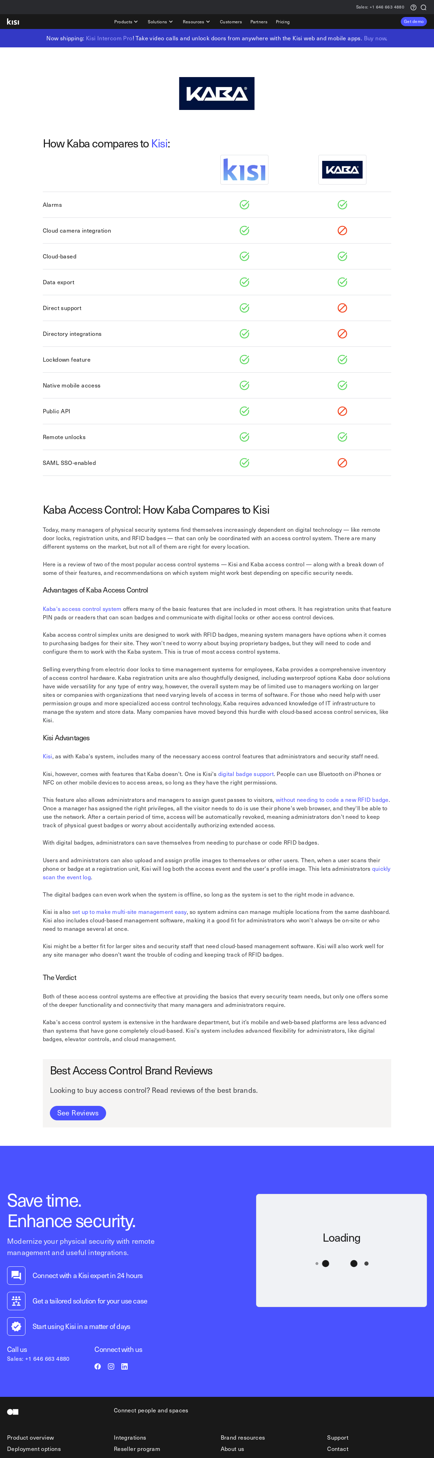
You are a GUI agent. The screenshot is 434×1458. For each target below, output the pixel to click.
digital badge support (246, 773)
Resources (197, 21)
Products (126, 21)
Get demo (414, 21)
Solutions (161, 21)
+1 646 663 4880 (380, 7)
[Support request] (413, 6)
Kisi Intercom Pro (109, 38)
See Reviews (78, 1112)
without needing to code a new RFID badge (332, 799)
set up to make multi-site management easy (129, 911)
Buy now (375, 38)
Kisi (159, 142)
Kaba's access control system (82, 608)
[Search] (423, 6)
